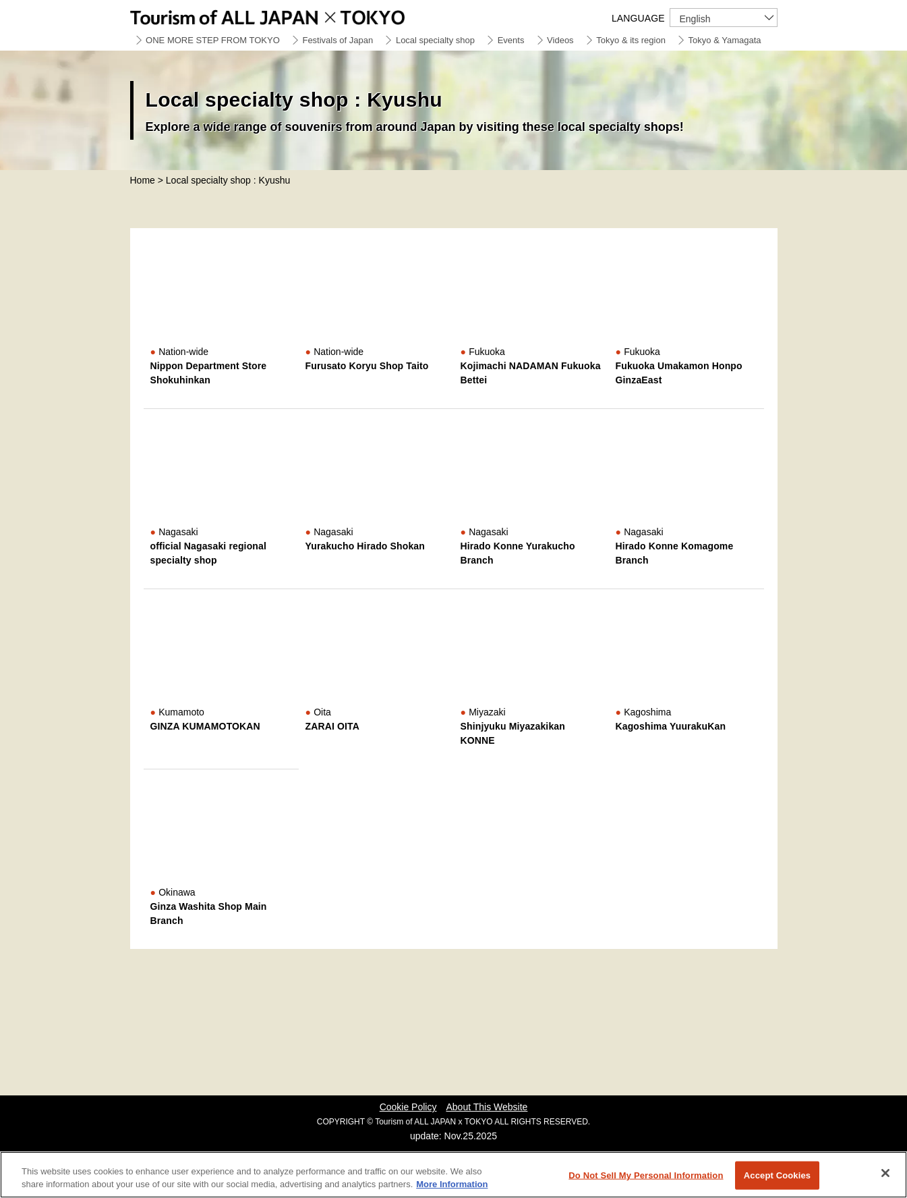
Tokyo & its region (631, 40)
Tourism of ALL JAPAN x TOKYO (298, 15)
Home (142, 180)
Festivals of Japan (337, 40)
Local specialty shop (435, 40)
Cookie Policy (408, 1106)
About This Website (486, 1106)
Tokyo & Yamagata (725, 40)
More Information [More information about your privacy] (452, 1184)
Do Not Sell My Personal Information (645, 1175)
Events (511, 40)
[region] (453, 1174)
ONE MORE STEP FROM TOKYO (213, 40)
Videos (560, 40)
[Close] (885, 1173)
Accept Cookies (777, 1175)
